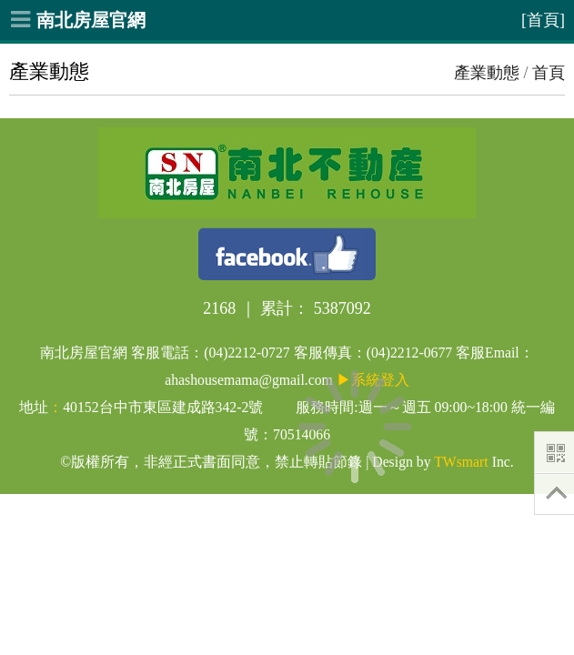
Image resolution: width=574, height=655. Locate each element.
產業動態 (486, 73)
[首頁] (543, 20)
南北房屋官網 (91, 20)
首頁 (548, 73)
